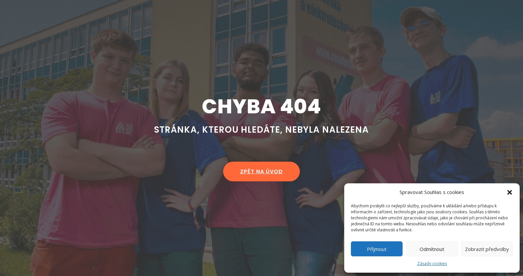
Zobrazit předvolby (487, 249)
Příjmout (377, 249)
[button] (509, 192)
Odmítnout (432, 249)
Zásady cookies (432, 263)
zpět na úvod (261, 171)
